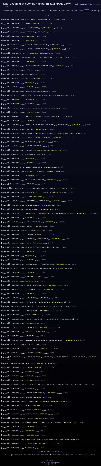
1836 (34, 10)
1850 (81, 10)
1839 (44, 10)
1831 (18, 10)
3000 (91, 10)
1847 (71, 10)
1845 (65, 10)
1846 (68, 10)
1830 (15, 10)
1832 (21, 10)
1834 (28, 10)
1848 (75, 10)
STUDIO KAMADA (93, 4)
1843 (59, 10)
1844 (62, 10)
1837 (38, 10)
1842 (55, 10)
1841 (52, 10)
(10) (5, 19)
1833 (25, 10)
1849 (78, 10)
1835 (31, 10)
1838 (41, 10)
